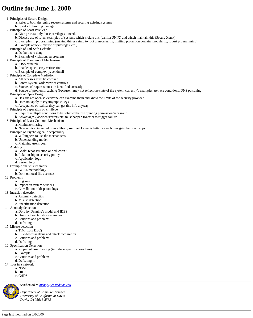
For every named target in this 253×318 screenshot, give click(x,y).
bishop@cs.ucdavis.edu (55, 285)
